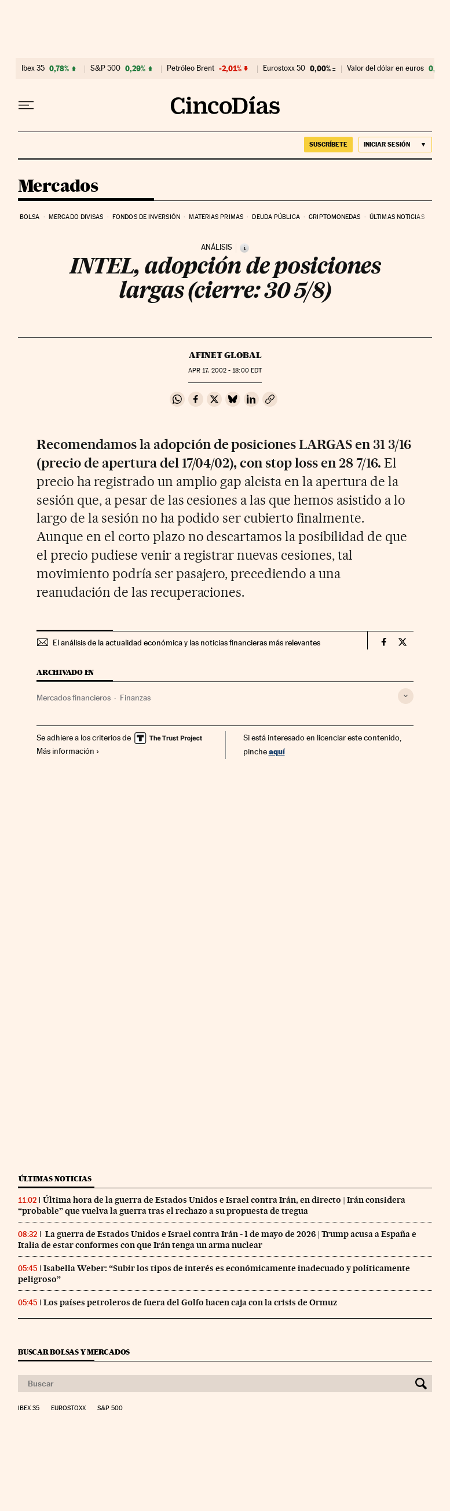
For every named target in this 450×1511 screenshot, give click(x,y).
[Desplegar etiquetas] (406, 696)
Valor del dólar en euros (385, 68)
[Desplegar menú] (26, 105)
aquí (277, 751)
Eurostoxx (68, 1408)
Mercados (58, 186)
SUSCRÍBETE (328, 144)
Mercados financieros (73, 697)
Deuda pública (275, 217)
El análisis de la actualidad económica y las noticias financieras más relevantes (186, 642)
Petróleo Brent (190, 68)
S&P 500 (105, 68)
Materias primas (216, 217)
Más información (68, 751)
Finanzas (135, 697)
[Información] (244, 248)
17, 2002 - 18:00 (225, 370)
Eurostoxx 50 (284, 68)
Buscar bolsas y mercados (74, 1352)
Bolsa (30, 217)
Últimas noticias (397, 217)
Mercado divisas (76, 217)
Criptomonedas (334, 217)
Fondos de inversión (146, 217)
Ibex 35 (33, 68)
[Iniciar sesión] (395, 144)
